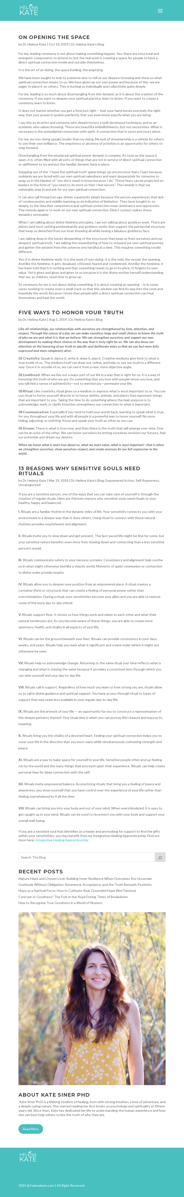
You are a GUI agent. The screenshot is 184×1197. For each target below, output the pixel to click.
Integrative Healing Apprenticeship (61, 840)
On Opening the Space (54, 37)
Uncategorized (29, 485)
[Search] (160, 857)
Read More (31, 1129)
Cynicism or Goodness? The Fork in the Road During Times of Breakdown (73, 897)
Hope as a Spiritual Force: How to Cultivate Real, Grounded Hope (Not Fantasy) (77, 890)
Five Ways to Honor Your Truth (71, 312)
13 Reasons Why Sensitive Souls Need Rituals (79, 470)
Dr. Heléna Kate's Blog (87, 44)
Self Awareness (147, 480)
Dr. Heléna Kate (34, 44)
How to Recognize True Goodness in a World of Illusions (60, 903)
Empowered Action (119, 480)
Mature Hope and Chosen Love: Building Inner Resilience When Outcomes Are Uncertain (85, 878)
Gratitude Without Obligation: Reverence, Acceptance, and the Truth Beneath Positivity (85, 884)
